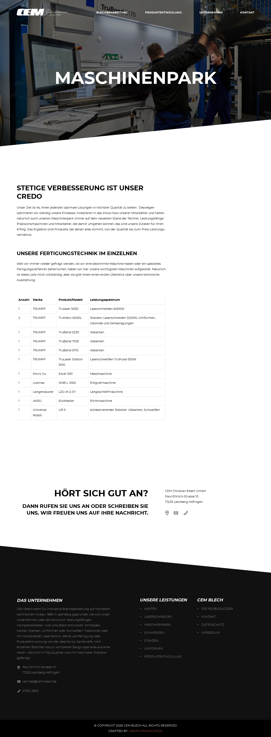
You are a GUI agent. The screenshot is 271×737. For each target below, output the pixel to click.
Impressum (210, 632)
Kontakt (247, 12)
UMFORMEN (153, 648)
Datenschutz (212, 624)
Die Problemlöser (217, 608)
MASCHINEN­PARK (157, 624)
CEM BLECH (210, 600)
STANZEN (151, 640)
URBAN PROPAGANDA (146, 731)
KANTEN (150, 608)
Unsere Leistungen (163, 600)
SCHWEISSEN (154, 632)
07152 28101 (30, 691)
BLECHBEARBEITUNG (112, 12)
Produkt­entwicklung (163, 12)
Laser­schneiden (158, 616)
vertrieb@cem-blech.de (39, 681)
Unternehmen (211, 12)
